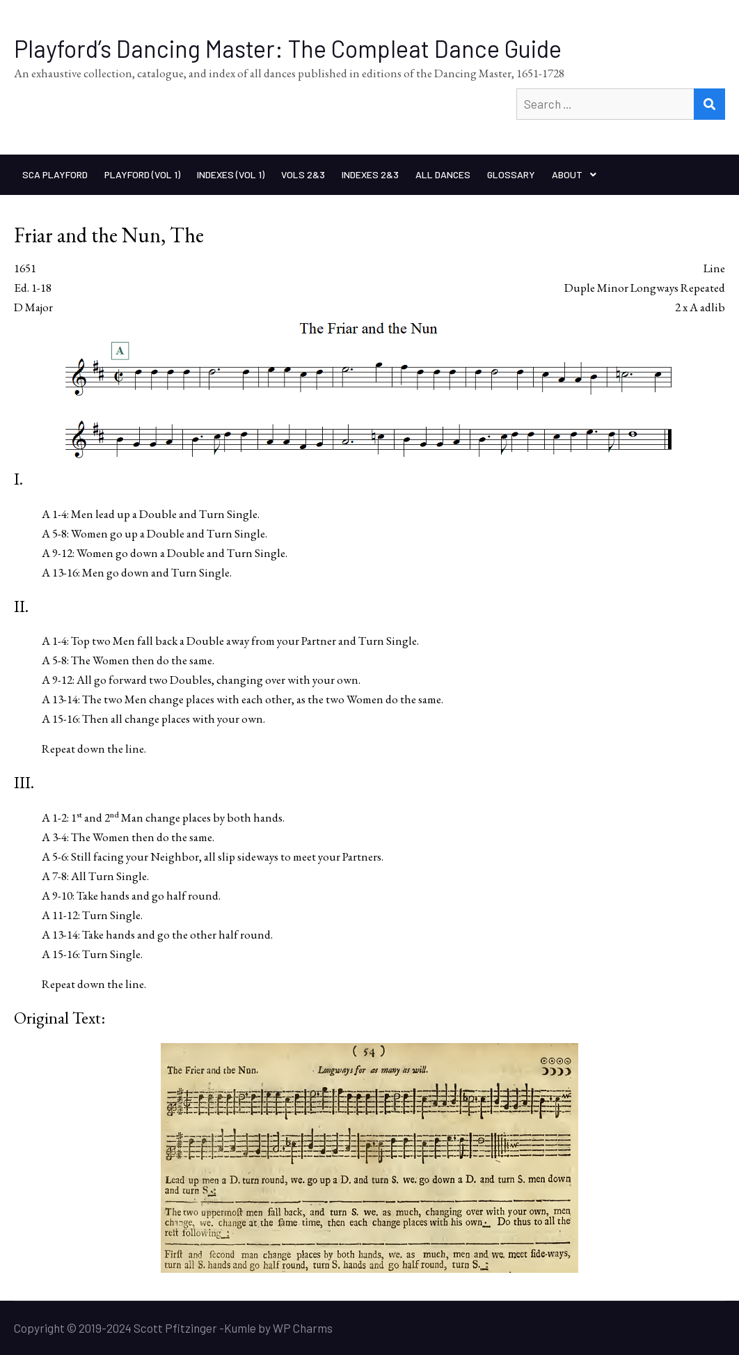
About (567, 174)
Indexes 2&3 (370, 174)
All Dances (442, 174)
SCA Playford (55, 174)
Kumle (240, 1328)
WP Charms (303, 1328)
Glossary (511, 174)
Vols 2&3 (303, 174)
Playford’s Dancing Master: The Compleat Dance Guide (288, 48)
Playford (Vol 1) (142, 174)
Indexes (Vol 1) (230, 174)
